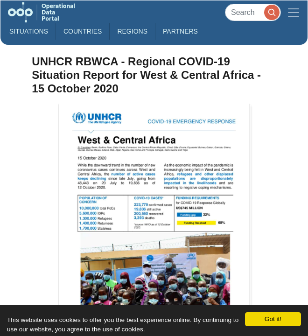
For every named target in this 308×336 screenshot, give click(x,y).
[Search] (253, 12)
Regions (132, 31)
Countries (82, 31)
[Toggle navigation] (293, 12)
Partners (180, 31)
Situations (28, 31)
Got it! (273, 318)
